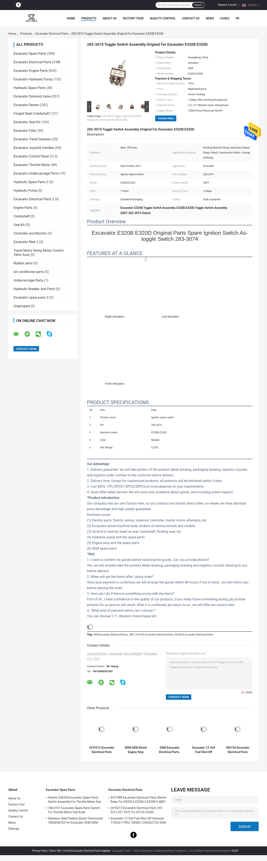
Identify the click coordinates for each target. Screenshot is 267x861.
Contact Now (166, 118)
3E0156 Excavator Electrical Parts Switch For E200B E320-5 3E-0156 (237, 750)
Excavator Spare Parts (30, 54)
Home (71, 18)
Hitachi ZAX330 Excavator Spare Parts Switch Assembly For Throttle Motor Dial (74, 799)
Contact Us (190, 18)
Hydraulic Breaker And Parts (34, 289)
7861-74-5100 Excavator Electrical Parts (151, 634)
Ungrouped (22, 306)
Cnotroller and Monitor (30, 233)
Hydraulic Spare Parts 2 (31, 182)
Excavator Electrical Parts (51, 33)
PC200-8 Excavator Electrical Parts (194, 634)
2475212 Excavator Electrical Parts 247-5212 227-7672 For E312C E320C (101, 750)
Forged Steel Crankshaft (31, 113)
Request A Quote (227, 4)
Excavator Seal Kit (27, 122)
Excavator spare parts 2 (31, 297)
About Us (110, 18)
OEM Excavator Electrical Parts (110, 634)
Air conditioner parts (29, 272)
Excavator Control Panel (31, 156)
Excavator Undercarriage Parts (36, 173)
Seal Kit (19, 225)
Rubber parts (23, 263)
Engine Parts (23, 208)
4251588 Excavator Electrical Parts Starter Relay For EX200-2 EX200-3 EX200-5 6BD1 (138, 799)
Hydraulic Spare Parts (30, 88)
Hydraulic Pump (25, 191)
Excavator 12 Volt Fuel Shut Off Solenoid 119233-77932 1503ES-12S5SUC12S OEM (203, 750)
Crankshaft (22, 216)
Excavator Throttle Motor (32, 165)
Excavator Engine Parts (31, 71)
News (210, 18)
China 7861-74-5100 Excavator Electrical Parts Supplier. (80, 850)
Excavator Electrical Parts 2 (34, 199)
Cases (224, 18)
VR (237, 18)
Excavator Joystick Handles (34, 148)
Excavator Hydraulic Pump (33, 79)
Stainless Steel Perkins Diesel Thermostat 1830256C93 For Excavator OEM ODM (75, 820)
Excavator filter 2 (26, 242)
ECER (235, 850)
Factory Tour (133, 18)
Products (88, 18)
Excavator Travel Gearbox (32, 139)
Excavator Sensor (26, 105)
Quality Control (163, 18)
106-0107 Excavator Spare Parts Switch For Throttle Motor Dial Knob (74, 810)
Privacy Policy (40, 850)
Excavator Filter (25, 131)
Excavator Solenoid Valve (32, 96)
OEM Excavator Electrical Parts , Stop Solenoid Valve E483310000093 (169, 750)
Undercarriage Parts (28, 280)
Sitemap (13, 828)
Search (198, 5)
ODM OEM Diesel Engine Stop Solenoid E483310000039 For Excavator (136, 750)
